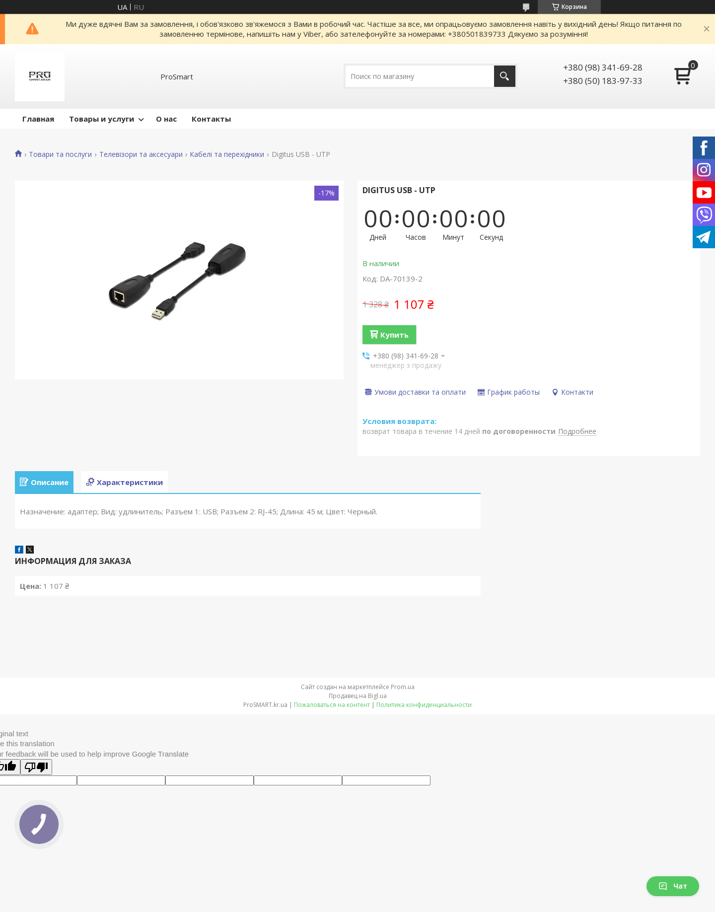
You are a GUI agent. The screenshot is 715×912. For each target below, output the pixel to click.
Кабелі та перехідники (227, 154)
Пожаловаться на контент (332, 705)
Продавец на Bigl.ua (358, 696)
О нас (166, 119)
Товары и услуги (101, 119)
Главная (38, 119)
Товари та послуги (60, 154)
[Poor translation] (36, 767)
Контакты (211, 119)
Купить (394, 335)
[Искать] (504, 76)
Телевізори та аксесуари (141, 154)
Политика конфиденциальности (424, 705)
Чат (672, 886)
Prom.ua (403, 687)
